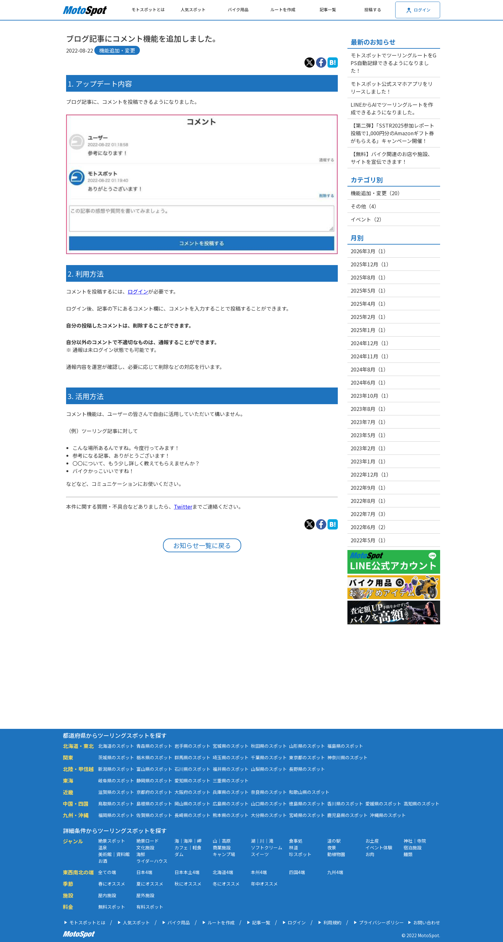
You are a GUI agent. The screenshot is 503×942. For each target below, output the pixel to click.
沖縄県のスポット (388, 815)
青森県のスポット (154, 746)
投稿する (372, 9)
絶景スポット (111, 840)
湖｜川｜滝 (262, 840)
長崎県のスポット (192, 815)
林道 (293, 847)
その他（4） (365, 206)
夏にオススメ (149, 883)
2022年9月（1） (369, 487)
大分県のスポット (269, 815)
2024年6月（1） (369, 382)
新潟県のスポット (116, 769)
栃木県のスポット (154, 757)
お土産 (372, 840)
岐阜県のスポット (116, 780)
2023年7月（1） (369, 422)
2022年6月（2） (369, 527)
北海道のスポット (116, 746)
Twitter (183, 506)
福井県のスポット (231, 769)
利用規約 (332, 922)
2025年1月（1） (369, 330)
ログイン (138, 291)
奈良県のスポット (269, 792)
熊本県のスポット (231, 815)
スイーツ (260, 854)
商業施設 (222, 847)
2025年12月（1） (371, 264)
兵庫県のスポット (231, 792)
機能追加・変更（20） (377, 193)
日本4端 (144, 872)
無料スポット (111, 906)
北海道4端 (223, 872)
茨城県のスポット (116, 757)
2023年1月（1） (369, 461)
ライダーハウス (151, 861)
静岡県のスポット (154, 780)
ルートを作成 (282, 9)
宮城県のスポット (231, 746)
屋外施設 (145, 895)
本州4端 (259, 872)
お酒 (102, 861)
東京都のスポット (307, 757)
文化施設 (145, 847)
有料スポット (149, 906)
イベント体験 (378, 847)
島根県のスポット (154, 803)
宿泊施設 (413, 847)
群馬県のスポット (192, 757)
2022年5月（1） (369, 540)
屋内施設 (107, 895)
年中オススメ (264, 883)
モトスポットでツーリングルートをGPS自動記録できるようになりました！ (393, 62)
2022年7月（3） (369, 514)
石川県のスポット (192, 769)
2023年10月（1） (371, 395)
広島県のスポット (231, 803)
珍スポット (300, 854)
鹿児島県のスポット (347, 815)
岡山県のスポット (192, 803)
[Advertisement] (202, 636)
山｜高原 (222, 840)
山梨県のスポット (269, 769)
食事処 (296, 840)
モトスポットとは (148, 9)
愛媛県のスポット (383, 803)
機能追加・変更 (117, 50)
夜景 (331, 847)
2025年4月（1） (369, 303)
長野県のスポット (307, 769)
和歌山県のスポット (309, 792)
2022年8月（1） (369, 500)
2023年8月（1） (369, 409)
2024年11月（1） (371, 356)
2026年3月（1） (369, 251)
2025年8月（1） (369, 277)
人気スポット (193, 9)
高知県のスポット (421, 803)
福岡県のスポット (116, 815)
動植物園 (336, 854)
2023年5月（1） (369, 435)
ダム (179, 854)
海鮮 (140, 854)
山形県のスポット (307, 746)
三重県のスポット (231, 780)
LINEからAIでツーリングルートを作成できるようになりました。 (392, 108)
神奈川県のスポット (347, 757)
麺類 (408, 854)
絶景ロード (147, 840)
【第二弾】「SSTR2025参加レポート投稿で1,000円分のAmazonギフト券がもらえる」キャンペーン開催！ (392, 133)
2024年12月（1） (371, 343)
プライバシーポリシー (381, 922)
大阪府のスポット (192, 792)
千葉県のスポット (269, 757)
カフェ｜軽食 (188, 847)
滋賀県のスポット (116, 792)
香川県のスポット (345, 803)
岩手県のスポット (192, 746)
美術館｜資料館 (114, 854)
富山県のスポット (154, 769)
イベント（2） (367, 219)
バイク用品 (238, 9)
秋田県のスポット (269, 746)
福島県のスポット (345, 746)
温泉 (102, 847)
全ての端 (107, 872)
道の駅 (334, 840)
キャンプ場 (224, 854)
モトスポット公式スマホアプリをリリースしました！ (392, 87)
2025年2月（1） (369, 317)
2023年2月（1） (369, 448)
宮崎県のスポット (307, 815)
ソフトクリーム (266, 847)
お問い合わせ (426, 922)
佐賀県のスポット (154, 815)
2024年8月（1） (369, 369)
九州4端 (335, 872)
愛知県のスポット (192, 780)
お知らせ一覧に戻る (202, 545)
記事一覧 (328, 9)
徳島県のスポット (307, 803)
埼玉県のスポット (231, 757)
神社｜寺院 (415, 840)
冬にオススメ (226, 883)
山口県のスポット (269, 803)
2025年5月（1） (369, 290)
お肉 (369, 854)
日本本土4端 (187, 872)
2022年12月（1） (371, 474)
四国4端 (297, 872)
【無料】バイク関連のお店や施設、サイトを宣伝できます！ (392, 157)
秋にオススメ (188, 883)
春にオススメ (111, 883)
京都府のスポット (154, 792)
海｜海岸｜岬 (188, 840)
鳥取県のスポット (116, 803)
